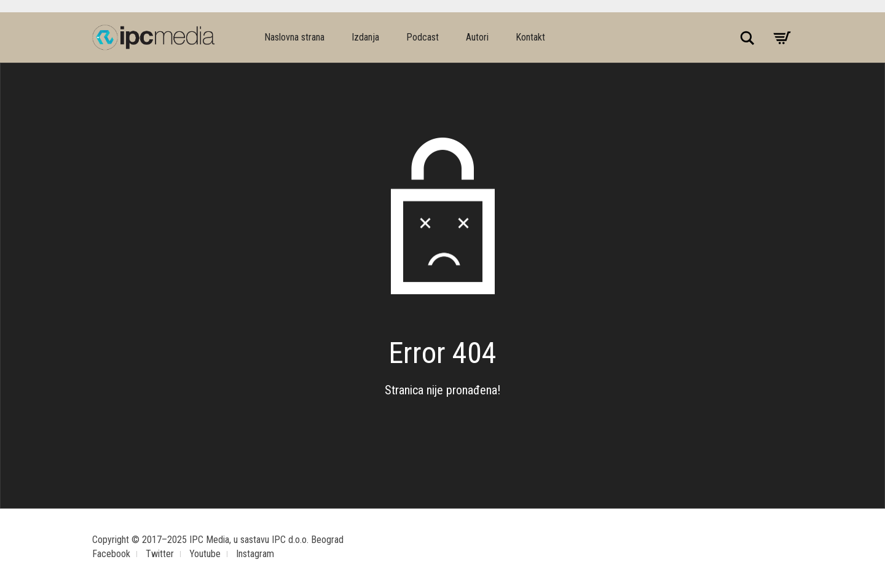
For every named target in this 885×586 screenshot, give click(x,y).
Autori (477, 37)
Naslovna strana (294, 37)
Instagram (255, 554)
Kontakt (530, 37)
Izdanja (365, 37)
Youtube (205, 554)
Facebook (111, 554)
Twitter (160, 554)
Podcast (422, 37)
